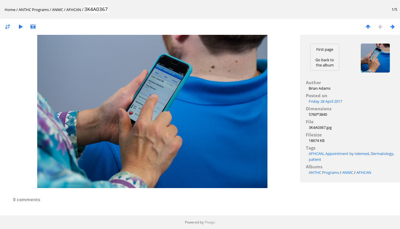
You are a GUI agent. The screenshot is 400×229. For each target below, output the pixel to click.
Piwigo (210, 222)
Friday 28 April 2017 (325, 101)
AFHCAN (73, 9)
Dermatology (382, 153)
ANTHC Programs (34, 9)
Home (10, 9)
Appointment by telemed (347, 153)
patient (315, 159)
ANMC (57, 9)
